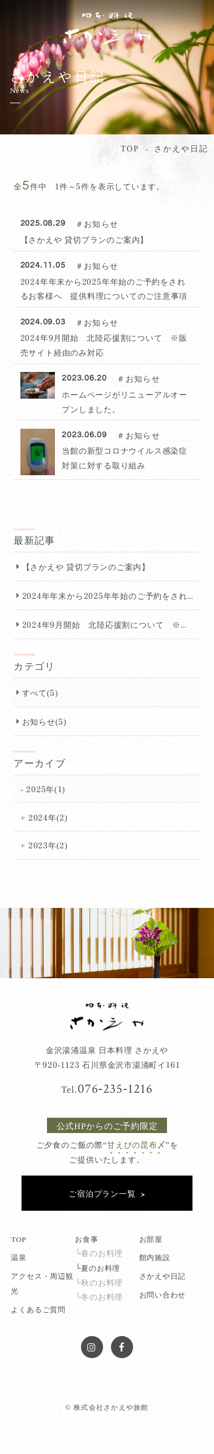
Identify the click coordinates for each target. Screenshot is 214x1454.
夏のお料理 (100, 1267)
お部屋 (150, 1238)
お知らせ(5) (44, 721)
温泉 (19, 1256)
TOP (18, 1238)
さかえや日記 (162, 1275)
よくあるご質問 (38, 1308)
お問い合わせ (162, 1294)
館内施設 (154, 1256)
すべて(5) (40, 692)
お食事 (86, 1238)
